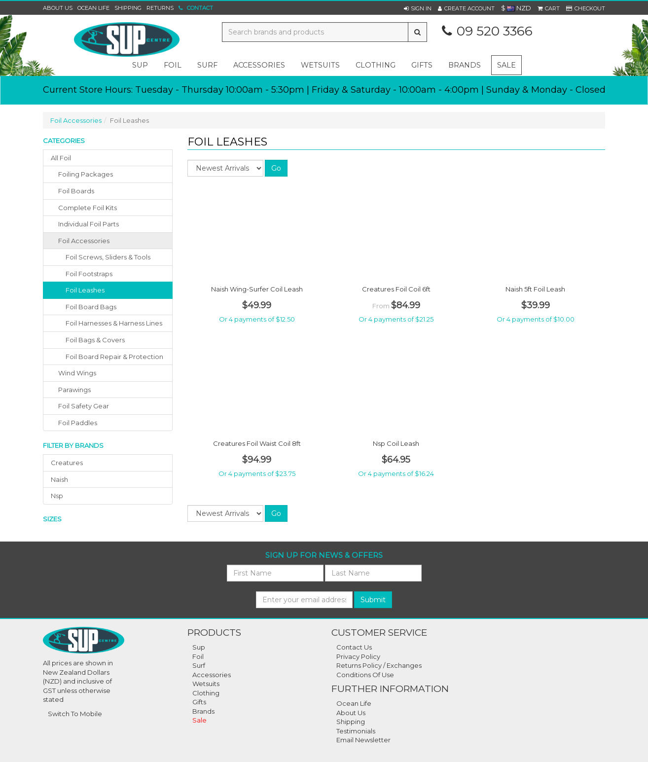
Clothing (205, 693)
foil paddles (77, 423)
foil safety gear (83, 406)
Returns (160, 7)
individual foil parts (88, 224)
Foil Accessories (76, 120)
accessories (259, 65)
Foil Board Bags (91, 307)
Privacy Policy (358, 656)
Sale (506, 65)
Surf (198, 665)
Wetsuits (205, 684)
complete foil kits (87, 208)
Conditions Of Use (365, 675)
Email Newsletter (363, 740)
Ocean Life (93, 7)
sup (140, 65)
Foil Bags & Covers (95, 340)
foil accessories (83, 241)
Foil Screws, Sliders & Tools (108, 257)
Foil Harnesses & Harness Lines (114, 323)
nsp (57, 496)
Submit (373, 599)
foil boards (76, 191)
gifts (421, 65)
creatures (67, 463)
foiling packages (85, 174)
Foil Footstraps (89, 274)
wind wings (77, 373)
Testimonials (355, 731)
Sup (198, 647)
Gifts (199, 702)
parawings (74, 390)
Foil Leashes (85, 290)
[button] (417, 8)
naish (59, 479)
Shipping (128, 7)
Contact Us (354, 647)
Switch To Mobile (75, 714)
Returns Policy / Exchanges (379, 665)
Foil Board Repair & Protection (114, 357)
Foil (198, 656)
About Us (57, 7)
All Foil (61, 158)
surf (207, 65)
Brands (464, 65)
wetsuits (320, 65)
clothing (376, 65)
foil (172, 65)
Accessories (211, 675)
